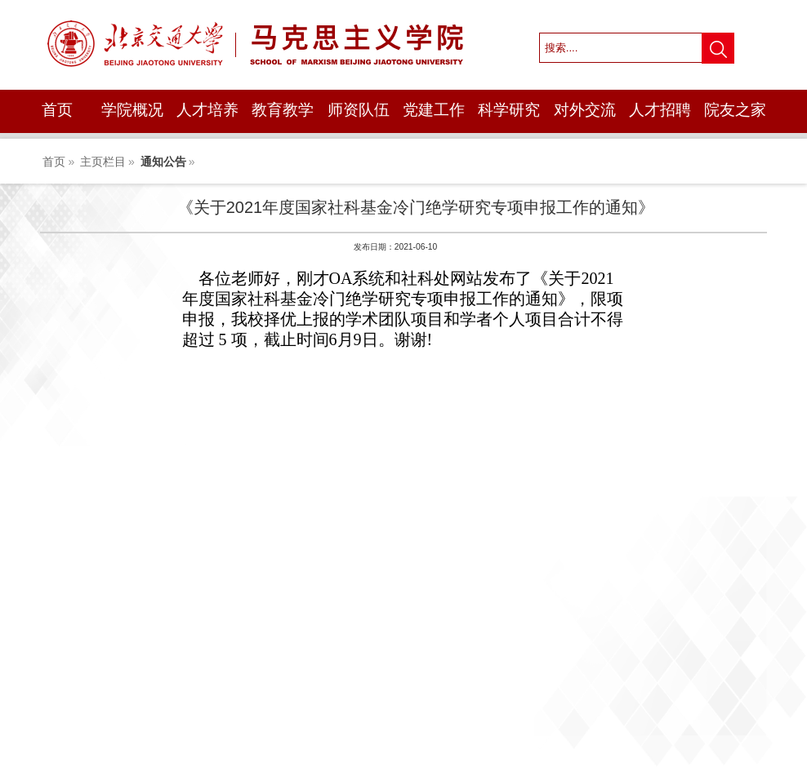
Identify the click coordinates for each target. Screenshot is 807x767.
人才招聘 (660, 109)
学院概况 (132, 109)
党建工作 (434, 109)
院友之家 (735, 109)
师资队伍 (359, 109)
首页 (57, 109)
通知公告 (163, 161)
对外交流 (585, 109)
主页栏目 (103, 161)
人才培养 (207, 109)
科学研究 (509, 109)
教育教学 (283, 109)
